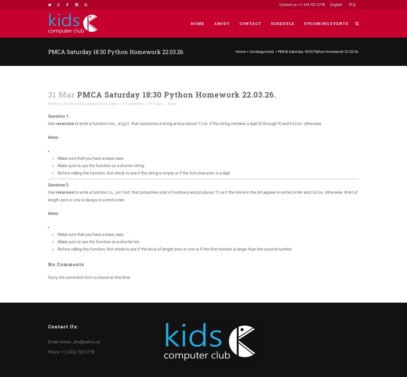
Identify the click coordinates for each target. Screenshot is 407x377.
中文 (352, 5)
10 (155, 104)
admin (113, 104)
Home (241, 51)
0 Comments (133, 104)
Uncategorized (261, 51)
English (336, 5)
